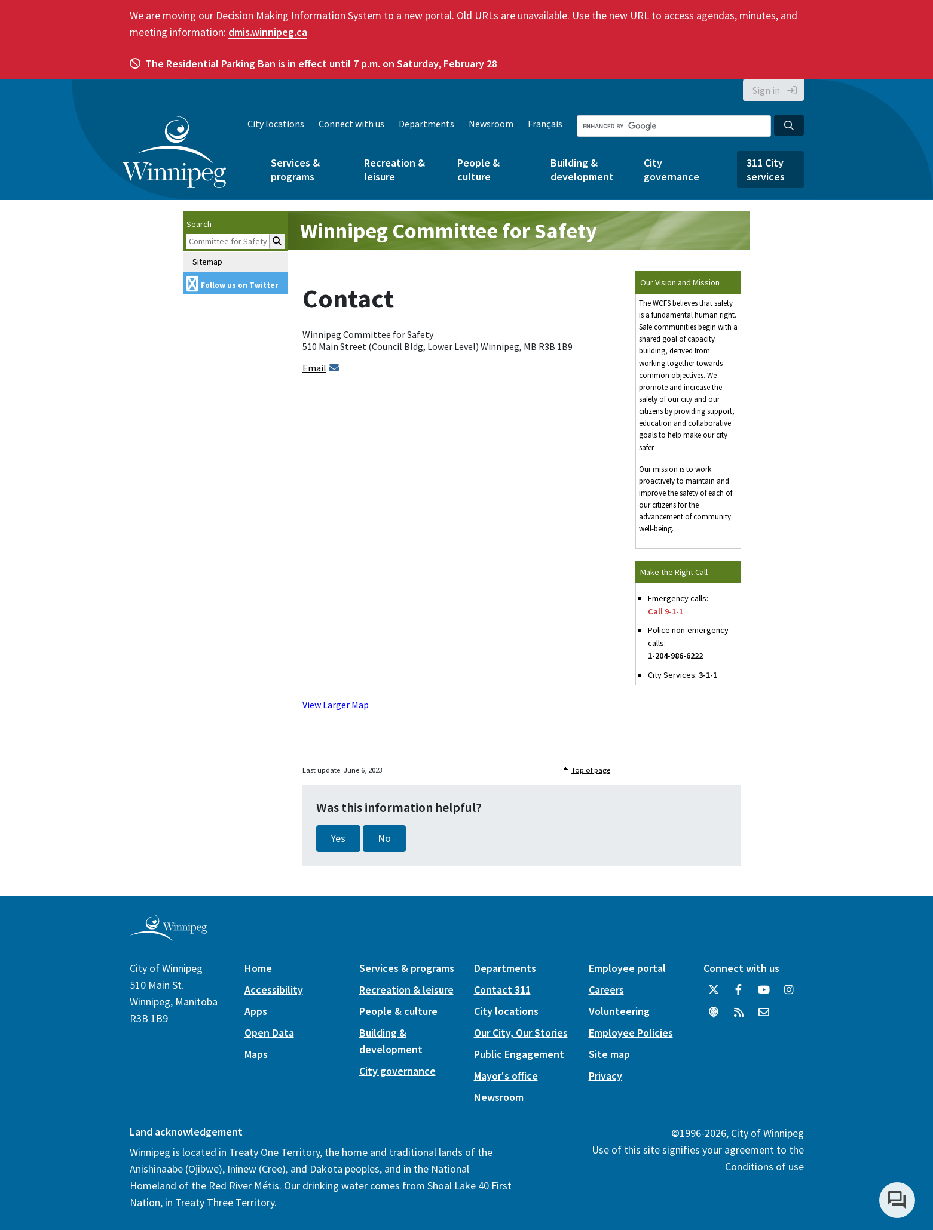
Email (314, 368)
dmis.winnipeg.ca (267, 32)
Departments (426, 124)
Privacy (605, 1076)
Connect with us (351, 124)
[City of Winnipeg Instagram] (789, 994)
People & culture (478, 169)
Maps (256, 1054)
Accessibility (273, 990)
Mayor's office (506, 1076)
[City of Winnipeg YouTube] (764, 994)
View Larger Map (335, 705)
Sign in (766, 90)
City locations (275, 124)
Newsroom (491, 124)
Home (258, 968)
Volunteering (619, 1011)
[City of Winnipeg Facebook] (739, 994)
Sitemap (207, 261)
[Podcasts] (713, 1017)
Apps (255, 1011)
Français (545, 124)
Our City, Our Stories (521, 1033)
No (384, 838)
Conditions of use (764, 1166)
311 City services (766, 169)
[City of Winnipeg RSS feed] (739, 1017)
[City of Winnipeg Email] (764, 1017)
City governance (671, 169)
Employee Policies (631, 1033)
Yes (338, 838)
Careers (606, 990)
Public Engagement (519, 1054)
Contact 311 (502, 990)
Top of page (590, 769)
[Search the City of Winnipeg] (674, 126)
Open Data (269, 1033)
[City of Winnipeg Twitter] (713, 994)
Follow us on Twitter (239, 285)
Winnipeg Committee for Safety (448, 230)
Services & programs (295, 169)
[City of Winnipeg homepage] (168, 936)
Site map (609, 1054)
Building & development (582, 169)
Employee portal (627, 968)
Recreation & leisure (394, 169)
